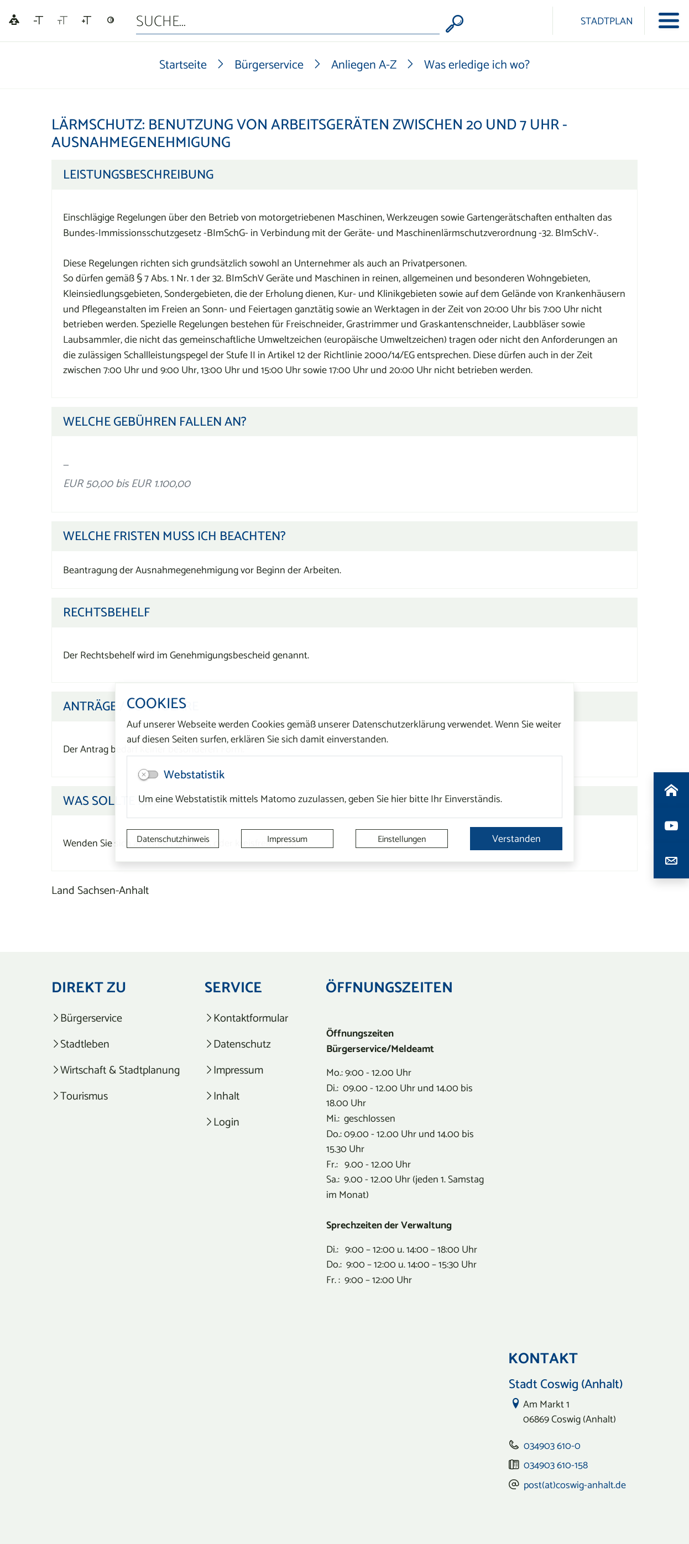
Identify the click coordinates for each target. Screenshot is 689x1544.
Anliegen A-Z (363, 64)
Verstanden (516, 838)
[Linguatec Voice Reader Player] (14, 20)
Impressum (287, 838)
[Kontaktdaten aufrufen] (671, 860)
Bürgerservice (269, 64)
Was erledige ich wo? (477, 64)
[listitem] (115, 1018)
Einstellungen (402, 838)
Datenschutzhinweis (173, 838)
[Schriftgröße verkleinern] (38, 20)
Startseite (183, 64)
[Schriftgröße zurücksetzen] (62, 20)
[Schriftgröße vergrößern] (86, 20)
